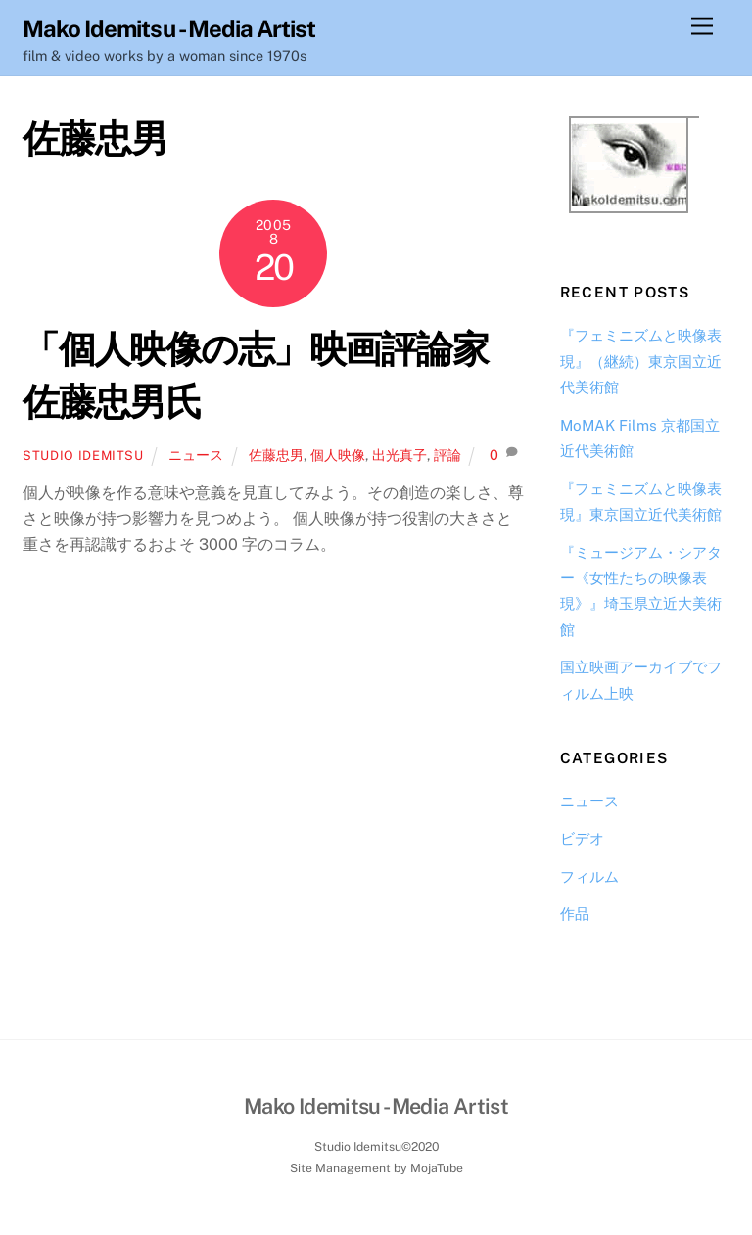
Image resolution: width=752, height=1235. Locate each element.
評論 (447, 454)
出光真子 (399, 454)
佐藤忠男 (276, 454)
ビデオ (582, 838)
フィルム (589, 876)
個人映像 (337, 454)
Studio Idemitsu (83, 455)
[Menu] (702, 27)
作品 (574, 913)
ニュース (195, 454)
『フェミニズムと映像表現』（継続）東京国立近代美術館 (641, 361)
